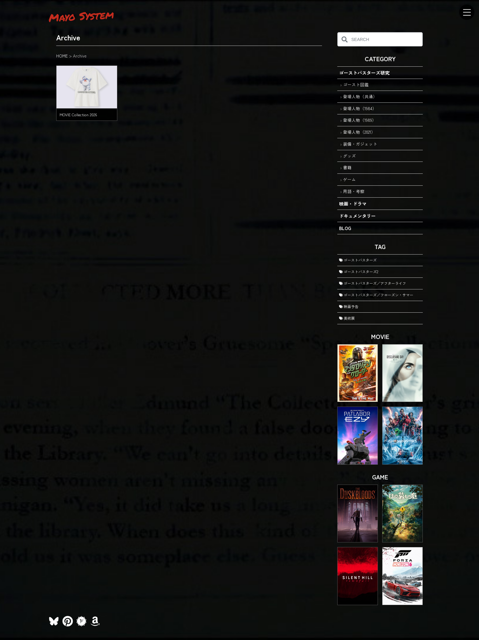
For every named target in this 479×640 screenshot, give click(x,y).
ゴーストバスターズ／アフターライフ (372, 283)
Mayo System (81, 16)
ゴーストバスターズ (358, 259)
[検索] (344, 39)
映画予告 (348, 306)
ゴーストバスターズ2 (358, 271)
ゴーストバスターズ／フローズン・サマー (376, 294)
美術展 (347, 318)
